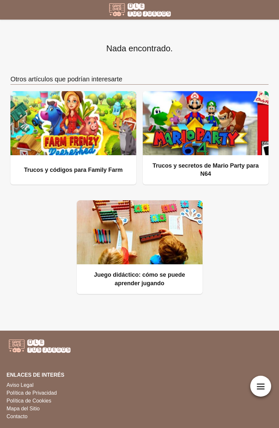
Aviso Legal (20, 385)
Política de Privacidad (32, 393)
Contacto (17, 416)
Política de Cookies (29, 400)
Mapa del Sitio (23, 408)
